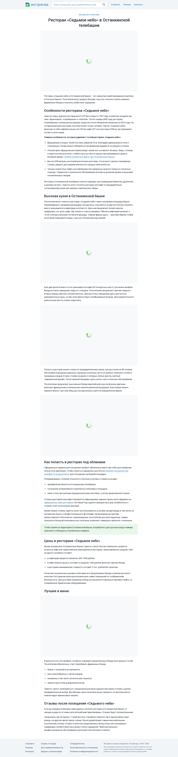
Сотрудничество (77, 744)
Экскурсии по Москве (89, 14)
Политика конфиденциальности (84, 751)
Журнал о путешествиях (51, 751)
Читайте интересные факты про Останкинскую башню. (89, 157)
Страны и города (48, 744)
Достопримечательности (52, 748)
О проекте (115, 5)
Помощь (127, 5)
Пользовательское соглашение (84, 748)
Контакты (138, 5)
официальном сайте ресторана (58, 502)
